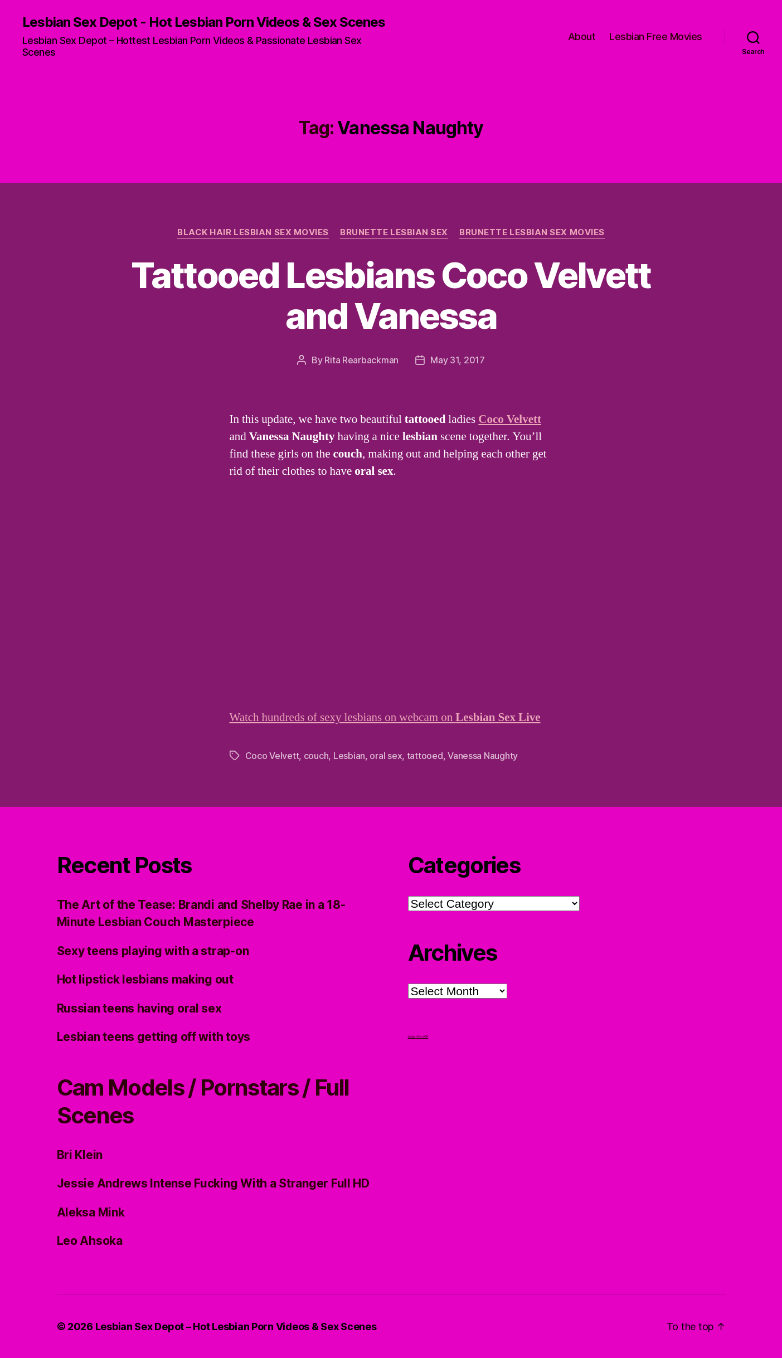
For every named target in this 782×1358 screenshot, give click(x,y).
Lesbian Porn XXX (418, 1036)
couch (316, 755)
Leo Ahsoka (90, 1241)
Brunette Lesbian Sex (394, 232)
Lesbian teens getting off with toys (154, 1037)
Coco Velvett (509, 419)
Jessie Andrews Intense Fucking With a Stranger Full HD (213, 1183)
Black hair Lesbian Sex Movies (253, 232)
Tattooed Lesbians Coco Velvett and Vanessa (390, 295)
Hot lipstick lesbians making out (145, 979)
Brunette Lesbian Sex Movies (532, 232)
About (582, 36)
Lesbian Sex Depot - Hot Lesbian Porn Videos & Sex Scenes (203, 22)
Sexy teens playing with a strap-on (153, 951)
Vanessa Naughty (483, 755)
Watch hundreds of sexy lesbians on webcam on (385, 717)
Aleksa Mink (91, 1212)
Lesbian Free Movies (655, 36)
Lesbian (349, 755)
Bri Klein (80, 1155)
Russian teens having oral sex (139, 1008)
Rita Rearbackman (361, 360)
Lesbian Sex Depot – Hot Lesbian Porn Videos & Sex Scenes (236, 1326)
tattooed (425, 755)
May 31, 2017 (457, 360)
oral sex (386, 755)
